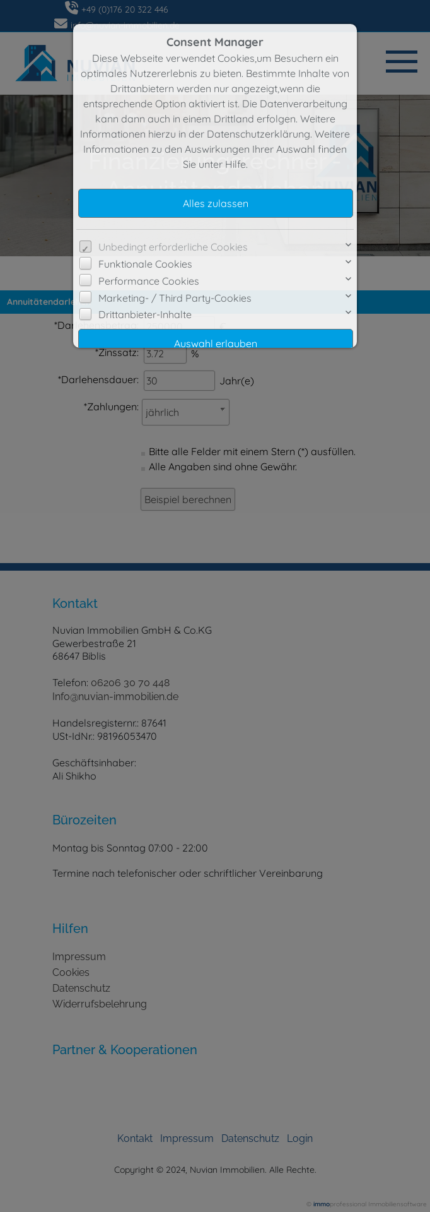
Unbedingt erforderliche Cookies (173, 247)
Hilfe (235, 164)
